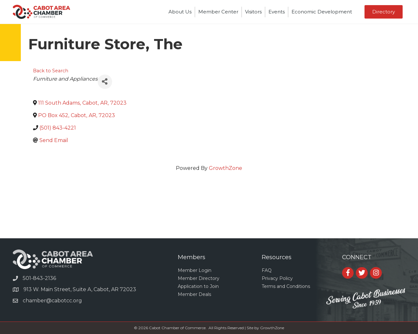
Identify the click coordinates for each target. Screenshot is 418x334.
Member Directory (198, 278)
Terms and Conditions (286, 286)
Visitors (253, 12)
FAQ (267, 270)
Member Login (194, 270)
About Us (180, 12)
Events (276, 12)
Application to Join (198, 286)
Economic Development (321, 12)
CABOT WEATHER (209, 214)
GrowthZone (225, 168)
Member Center (218, 12)
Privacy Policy (277, 278)
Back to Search (50, 71)
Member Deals (194, 294)
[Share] (105, 82)
